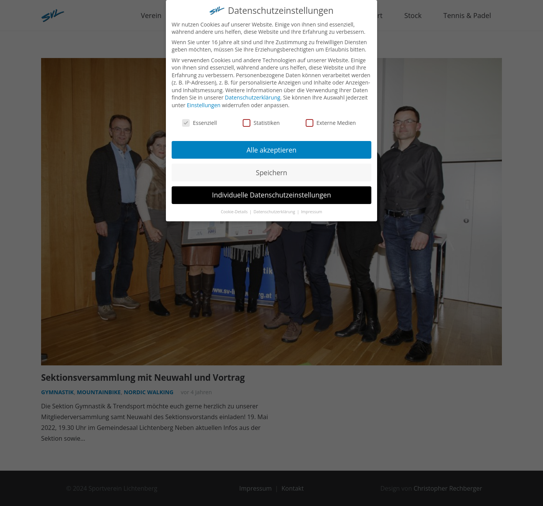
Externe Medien (331, 118)
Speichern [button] (271, 168)
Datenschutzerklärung (252, 93)
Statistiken (261, 118)
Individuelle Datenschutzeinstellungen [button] (271, 190)
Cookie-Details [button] (235, 207)
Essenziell (199, 118)
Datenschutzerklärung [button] (274, 207)
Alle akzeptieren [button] (271, 145)
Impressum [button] (311, 207)
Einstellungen (203, 100)
